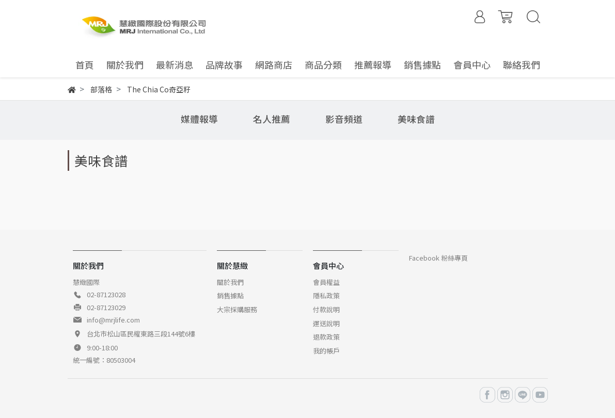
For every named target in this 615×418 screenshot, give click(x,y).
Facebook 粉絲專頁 (438, 258)
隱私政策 (326, 295)
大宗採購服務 (237, 309)
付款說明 (326, 309)
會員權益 (326, 282)
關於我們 (230, 282)
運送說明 (326, 323)
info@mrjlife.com (113, 320)
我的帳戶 (326, 351)
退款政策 (326, 337)
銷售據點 (230, 295)
